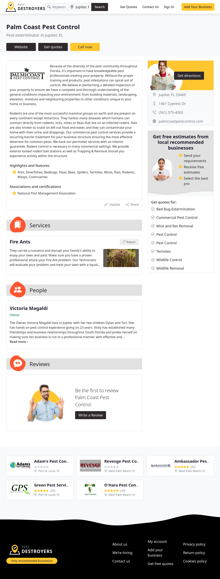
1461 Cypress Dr (172, 103)
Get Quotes (128, 7)
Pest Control (164, 234)
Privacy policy (194, 544)
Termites (161, 251)
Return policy (194, 552)
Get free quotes (160, 563)
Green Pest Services (53, 485)
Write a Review (90, 415)
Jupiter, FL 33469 (172, 94)
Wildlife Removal (167, 268)
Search (100, 7)
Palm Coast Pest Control (43, 27)
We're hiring (122, 552)
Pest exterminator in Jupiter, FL (34, 35)
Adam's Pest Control (54, 461)
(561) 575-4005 (171, 112)
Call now (85, 46)
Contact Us (150, 7)
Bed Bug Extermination (173, 209)
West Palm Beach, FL (122, 471)
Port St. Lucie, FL (49, 471)
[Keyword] (56, 7)
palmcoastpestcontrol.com (181, 121)
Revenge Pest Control (125, 461)
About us (119, 544)
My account (157, 541)
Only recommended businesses (31, 561)
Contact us (121, 561)
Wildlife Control (166, 260)
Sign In (169, 7)
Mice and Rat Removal (172, 226)
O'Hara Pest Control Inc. (127, 485)
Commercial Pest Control (174, 217)
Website (21, 46)
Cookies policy (195, 561)
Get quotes (53, 46)
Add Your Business (198, 7)
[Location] (79, 7)
